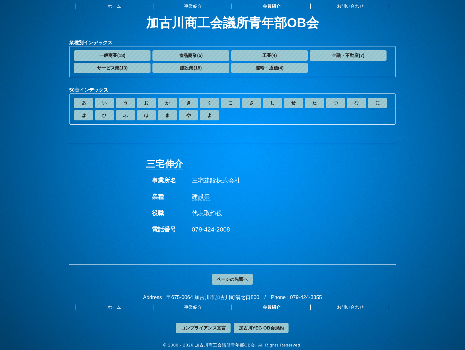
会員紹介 (272, 6)
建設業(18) (191, 67)
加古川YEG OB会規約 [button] (261, 327)
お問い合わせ (350, 6)
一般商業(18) (112, 55)
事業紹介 (193, 6)
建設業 (201, 196)
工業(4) (269, 55)
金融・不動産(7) (348, 55)
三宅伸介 (164, 164)
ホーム (114, 6)
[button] (112, 55)
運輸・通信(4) (270, 67)
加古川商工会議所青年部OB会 (232, 23)
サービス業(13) (112, 67)
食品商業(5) (191, 55)
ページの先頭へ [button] (232, 279)
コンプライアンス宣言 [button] (203, 327)
